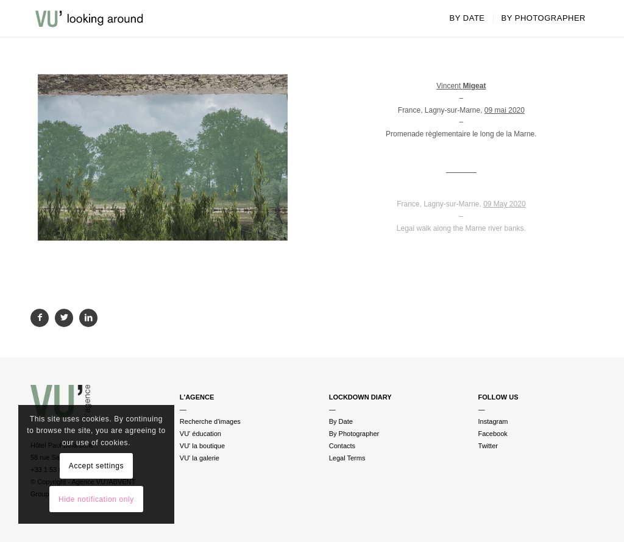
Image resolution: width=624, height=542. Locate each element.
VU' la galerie (199, 458)
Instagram (493, 421)
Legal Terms (347, 458)
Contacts (342, 445)
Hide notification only (96, 499)
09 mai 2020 (504, 110)
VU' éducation (200, 433)
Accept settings (96, 466)
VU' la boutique (202, 445)
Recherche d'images (210, 421)
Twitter (488, 445)
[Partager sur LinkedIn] (88, 318)
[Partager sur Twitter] (64, 318)
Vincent (461, 86)
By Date (341, 421)
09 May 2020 (504, 204)
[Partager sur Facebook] (39, 318)
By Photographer (354, 433)
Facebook (493, 433)
